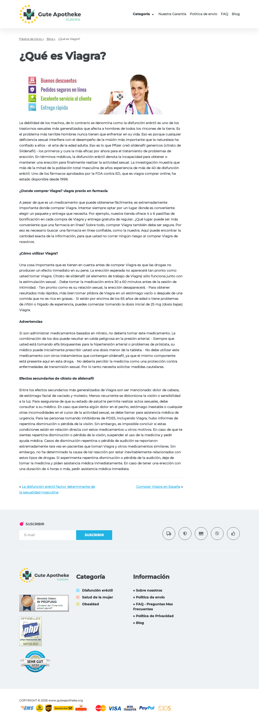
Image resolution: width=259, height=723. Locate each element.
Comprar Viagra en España (158, 487)
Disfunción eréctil (97, 590)
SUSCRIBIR (94, 535)
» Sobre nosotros (147, 590)
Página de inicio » (31, 39)
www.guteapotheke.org (65, 700)
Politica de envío (203, 14)
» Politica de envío (149, 597)
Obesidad (90, 604)
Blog (236, 14)
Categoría (144, 14)
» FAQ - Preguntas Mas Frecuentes (153, 606)
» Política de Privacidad (153, 616)
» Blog (138, 623)
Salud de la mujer (97, 597)
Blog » (50, 39)
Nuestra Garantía (172, 14)
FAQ (224, 14)
